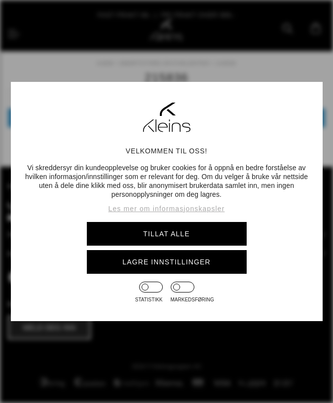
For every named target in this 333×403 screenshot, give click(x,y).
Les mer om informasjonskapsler (167, 209)
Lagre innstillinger (166, 262)
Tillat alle (166, 234)
